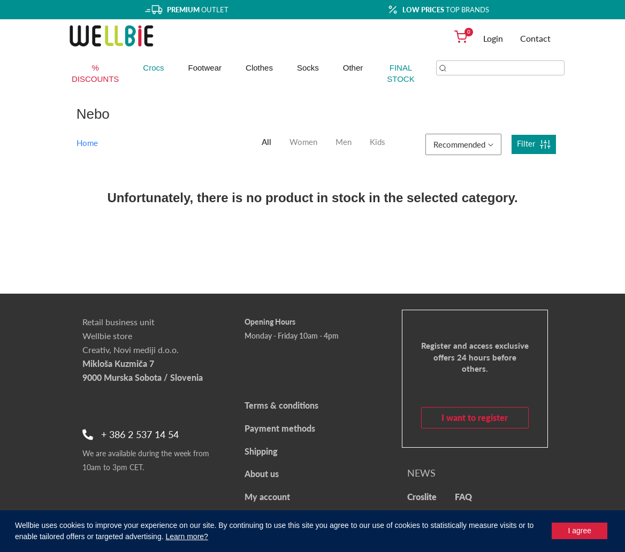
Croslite (422, 497)
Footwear (205, 67)
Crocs (153, 67)
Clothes (259, 67)
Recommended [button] (463, 144)
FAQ (463, 497)
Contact (535, 38)
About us (262, 474)
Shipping (261, 451)
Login (493, 38)
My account (267, 497)
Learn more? (186, 536)
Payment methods (280, 428)
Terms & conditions (281, 405)
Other (353, 67)
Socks (308, 67)
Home (87, 143)
